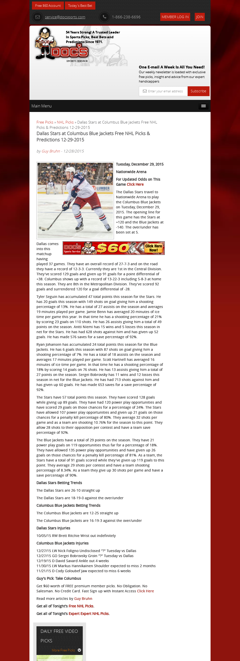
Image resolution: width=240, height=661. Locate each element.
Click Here (44, 614)
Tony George (188, 153)
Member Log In (175, 16)
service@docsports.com (58, 16)
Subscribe (198, 54)
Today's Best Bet (84, 5)
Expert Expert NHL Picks (89, 637)
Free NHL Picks (81, 630)
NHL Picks (65, 85)
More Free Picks (188, 107)
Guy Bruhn (51, 114)
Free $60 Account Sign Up (184, 197)
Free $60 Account (49, 5)
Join (199, 16)
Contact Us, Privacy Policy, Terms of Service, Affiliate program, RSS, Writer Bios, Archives (150, 655)
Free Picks (44, 85)
